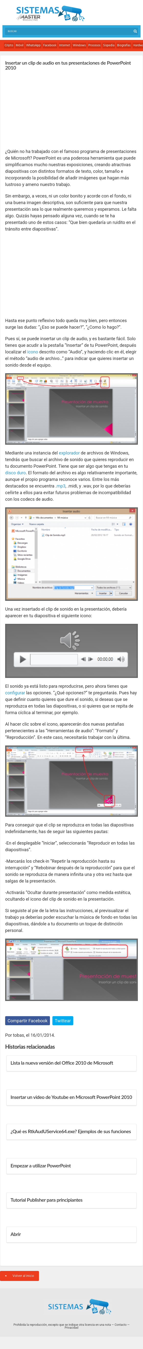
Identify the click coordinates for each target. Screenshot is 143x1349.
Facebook (50, 45)
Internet (64, 45)
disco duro (15, 472)
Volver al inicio (19, 1276)
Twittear (63, 1020)
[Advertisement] (42, 109)
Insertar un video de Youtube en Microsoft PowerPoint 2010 (71, 1097)
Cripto (9, 45)
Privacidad (71, 1327)
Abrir (16, 1234)
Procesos (94, 45)
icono (32, 351)
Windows (79, 45)
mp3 (61, 485)
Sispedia (108, 45)
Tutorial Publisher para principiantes (47, 1200)
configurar (15, 692)
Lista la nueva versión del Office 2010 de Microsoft (62, 1063)
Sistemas (50, 14)
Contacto (121, 1324)
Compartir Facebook (28, 1020)
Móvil (20, 45)
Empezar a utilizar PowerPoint (41, 1165)
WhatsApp (33, 45)
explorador (69, 452)
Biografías (124, 45)
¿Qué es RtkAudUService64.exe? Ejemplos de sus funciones (71, 1131)
